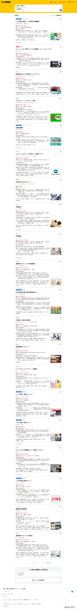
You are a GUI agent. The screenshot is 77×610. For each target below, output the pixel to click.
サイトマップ (14, 603)
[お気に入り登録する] (60, 19)
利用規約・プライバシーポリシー (24, 603)
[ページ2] (36, 563)
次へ (48, 563)
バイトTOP (5, 599)
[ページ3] (38, 563)
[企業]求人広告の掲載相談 (36, 603)
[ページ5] (44, 563)
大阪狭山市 (15, 599)
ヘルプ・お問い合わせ (7, 603)
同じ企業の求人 (19, 42)
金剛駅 (20, 599)
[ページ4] (41, 563)
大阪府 (10, 599)
